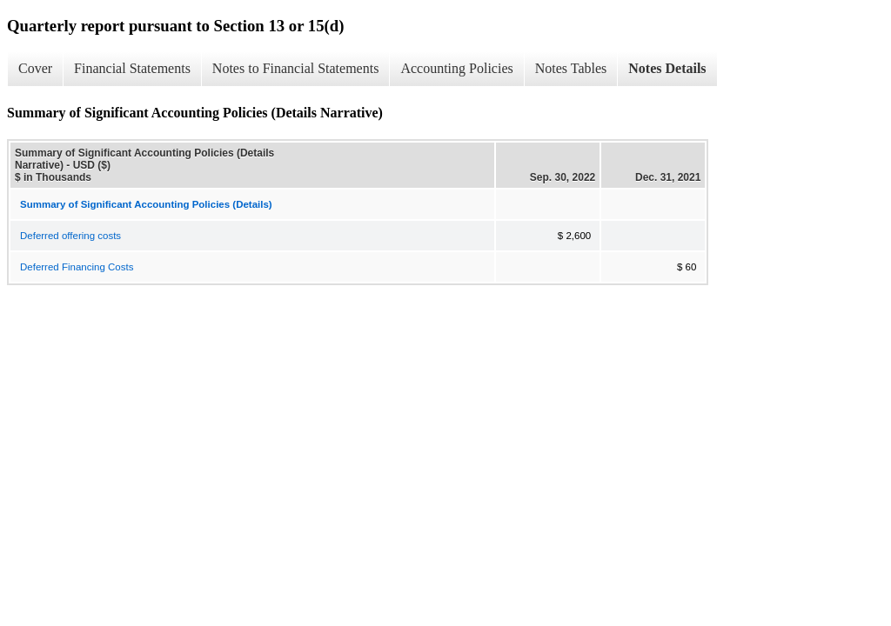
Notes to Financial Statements (295, 68)
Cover (35, 68)
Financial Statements (132, 68)
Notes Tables (571, 68)
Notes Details (667, 68)
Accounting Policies (456, 68)
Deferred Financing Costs (76, 267)
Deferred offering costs (70, 235)
